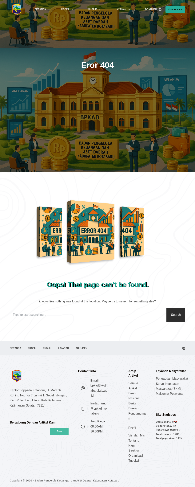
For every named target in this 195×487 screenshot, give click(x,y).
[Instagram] (183, 348)
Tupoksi (133, 460)
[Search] (160, 9)
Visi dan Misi (136, 435)
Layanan (123, 9)
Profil (68, 9)
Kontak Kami (175, 9)
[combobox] (87, 315)
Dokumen (153, 9)
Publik (95, 9)
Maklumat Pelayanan (170, 393)
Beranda (40, 9)
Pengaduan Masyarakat (172, 378)
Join (59, 431)
